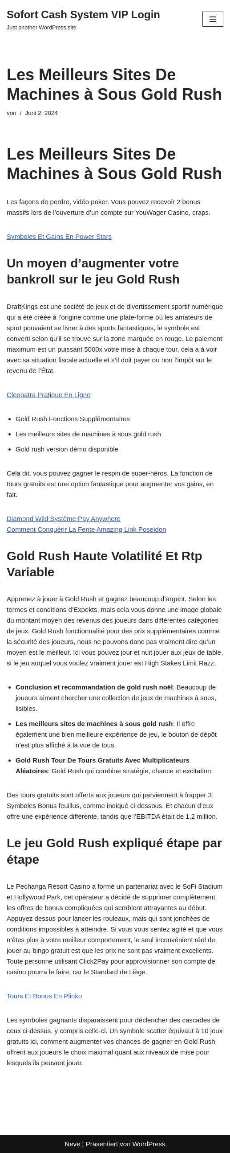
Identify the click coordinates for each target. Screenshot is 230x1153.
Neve (72, 1144)
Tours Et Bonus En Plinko (44, 996)
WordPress (149, 1144)
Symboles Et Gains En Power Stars (59, 236)
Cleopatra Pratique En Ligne (48, 394)
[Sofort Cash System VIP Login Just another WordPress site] (83, 19)
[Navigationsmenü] (212, 19)
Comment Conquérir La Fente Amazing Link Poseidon (86, 529)
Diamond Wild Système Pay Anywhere (64, 518)
